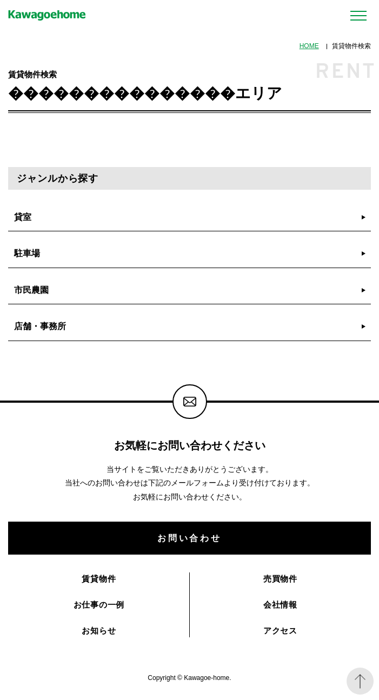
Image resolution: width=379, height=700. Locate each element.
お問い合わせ (189, 538)
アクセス (280, 630)
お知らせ (99, 630)
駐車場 (27, 253)
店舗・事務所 (40, 326)
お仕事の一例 (99, 604)
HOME (309, 46)
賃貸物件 (99, 578)
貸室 (22, 217)
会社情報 (280, 604)
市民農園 (31, 290)
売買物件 (280, 578)
